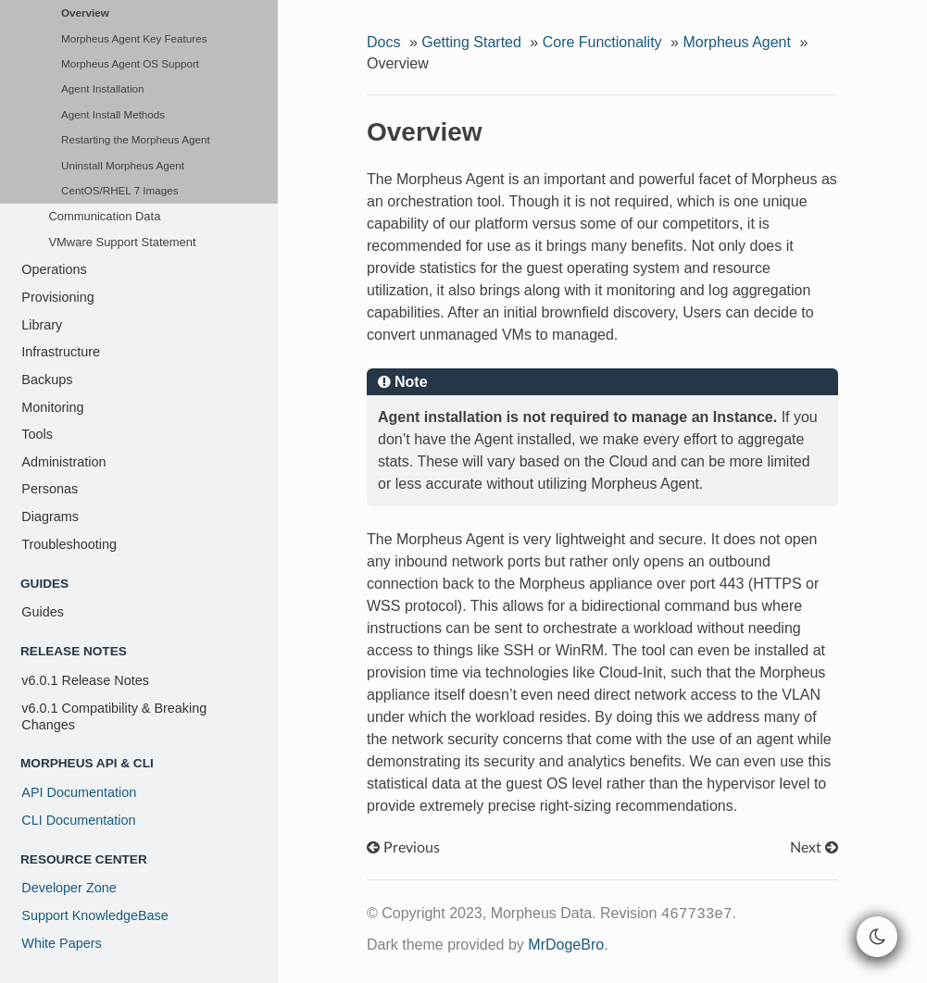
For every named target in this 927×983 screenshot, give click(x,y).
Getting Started (471, 42)
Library (41, 324)
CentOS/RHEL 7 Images (120, 190)
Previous (403, 847)
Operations (53, 269)
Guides (42, 611)
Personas (49, 488)
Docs (383, 42)
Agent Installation (102, 88)
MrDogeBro (566, 944)
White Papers (61, 943)
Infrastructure (60, 351)
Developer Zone (68, 887)
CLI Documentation (78, 820)
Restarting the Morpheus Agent (135, 139)
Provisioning (57, 297)
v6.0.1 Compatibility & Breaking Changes (114, 716)
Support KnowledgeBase (94, 915)
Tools (37, 434)
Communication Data (104, 216)
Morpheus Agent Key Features (134, 38)
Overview (85, 12)
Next (814, 847)
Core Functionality (602, 42)
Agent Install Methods (113, 114)
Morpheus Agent (737, 42)
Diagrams (50, 516)
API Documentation (78, 792)
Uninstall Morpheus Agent (122, 165)
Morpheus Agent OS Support (130, 63)
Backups (46, 379)
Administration (63, 461)
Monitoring (52, 407)
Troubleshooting (69, 544)
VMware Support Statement (121, 242)
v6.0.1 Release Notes (85, 680)
